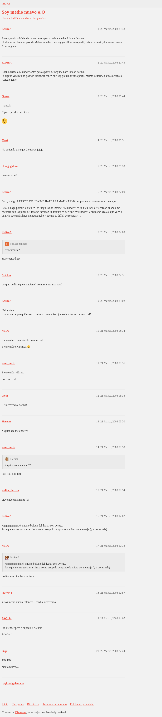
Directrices (33, 704)
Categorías (17, 704)
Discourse (20, 712)
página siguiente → (13, 683)
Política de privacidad (82, 704)
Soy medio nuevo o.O (23, 12)
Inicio (5, 704)
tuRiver (6, 3)
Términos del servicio (55, 704)
